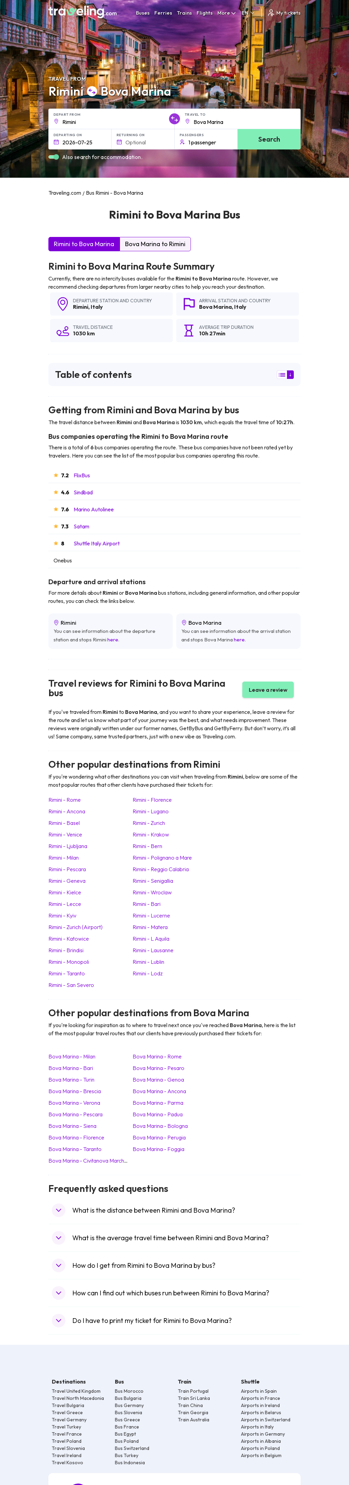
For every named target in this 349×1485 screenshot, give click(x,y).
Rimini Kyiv (62, 915)
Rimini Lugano (151, 811)
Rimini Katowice (68, 938)
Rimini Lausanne (153, 950)
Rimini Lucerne (151, 915)
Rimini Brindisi (66, 950)
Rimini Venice (65, 834)
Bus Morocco (129, 1391)
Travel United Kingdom (76, 1391)
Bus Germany (129, 1405)
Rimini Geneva (67, 880)
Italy (97, 306)
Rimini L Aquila (151, 938)
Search (269, 139)
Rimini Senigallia (153, 880)
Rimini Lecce (64, 903)
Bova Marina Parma (158, 1102)
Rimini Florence (152, 799)
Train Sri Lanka (194, 1398)
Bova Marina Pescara (75, 1114)
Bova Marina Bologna (160, 1125)
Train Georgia (193, 1412)
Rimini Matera (150, 927)
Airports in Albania (261, 1441)
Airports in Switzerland (265, 1420)
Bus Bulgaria (128, 1398)
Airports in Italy (257, 1427)
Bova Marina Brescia (74, 1091)
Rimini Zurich (149, 822)
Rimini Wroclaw (152, 892)
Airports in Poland (260, 1448)
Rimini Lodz (148, 973)
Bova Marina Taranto (75, 1149)
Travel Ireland (66, 1455)
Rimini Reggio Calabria (161, 869)
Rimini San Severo (71, 984)
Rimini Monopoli (68, 961)
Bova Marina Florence (76, 1137)
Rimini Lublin (148, 961)
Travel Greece (67, 1412)
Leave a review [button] (268, 689)
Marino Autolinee (94, 509)
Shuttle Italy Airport (97, 543)
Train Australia (193, 1420)
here (112, 639)
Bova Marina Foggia (158, 1149)
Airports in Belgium (261, 1455)
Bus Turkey (126, 1455)
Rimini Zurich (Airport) (75, 927)
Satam (81, 526)
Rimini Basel (64, 822)
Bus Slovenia (128, 1412)
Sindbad (83, 492)
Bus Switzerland (132, 1448)
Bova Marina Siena (72, 1125)
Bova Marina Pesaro (158, 1068)
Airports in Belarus (261, 1412)
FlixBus (82, 475)
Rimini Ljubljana (67, 846)
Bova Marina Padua (158, 1114)
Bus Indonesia (130, 1462)
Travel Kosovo (67, 1462)
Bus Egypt (125, 1434)
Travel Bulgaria (68, 1405)
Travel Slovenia (68, 1448)
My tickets (284, 13)
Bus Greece (127, 1420)
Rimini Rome (64, 799)
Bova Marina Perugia (159, 1137)
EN (249, 13)
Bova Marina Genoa (158, 1079)
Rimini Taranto (66, 973)
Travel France (67, 1434)
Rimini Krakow (151, 834)
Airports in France (260, 1398)
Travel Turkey (66, 1427)
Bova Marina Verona (74, 1102)
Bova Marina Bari (70, 1068)
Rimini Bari (147, 903)
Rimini (80, 306)
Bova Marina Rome (157, 1056)
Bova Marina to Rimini (155, 244)
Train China (190, 1405)
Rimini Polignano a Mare (162, 857)
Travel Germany (69, 1420)
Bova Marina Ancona (159, 1091)
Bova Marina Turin (71, 1079)
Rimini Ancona (66, 811)
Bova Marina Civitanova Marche (87, 1160)
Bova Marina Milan (71, 1056)
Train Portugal (193, 1391)
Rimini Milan (63, 857)
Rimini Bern (147, 846)
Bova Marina (215, 306)
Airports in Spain (259, 1391)
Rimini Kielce (64, 892)
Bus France (127, 1427)
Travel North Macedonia (78, 1398)
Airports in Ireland (260, 1405)
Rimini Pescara (67, 869)
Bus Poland (127, 1441)
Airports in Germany (263, 1434)
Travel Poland (66, 1441)
